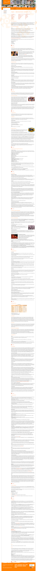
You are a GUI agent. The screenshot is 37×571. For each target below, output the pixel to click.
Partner (26, 564)
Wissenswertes (5, 12)
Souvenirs (25, 54)
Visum (23, 564)
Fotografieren (12, 17)
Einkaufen (12, 15)
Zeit (25, 18)
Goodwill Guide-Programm (20, 15)
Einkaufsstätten (12, 16)
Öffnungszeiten (19, 17)
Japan (5, 8)
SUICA (16, 436)
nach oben (13, 45)
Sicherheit (19, 18)
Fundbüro (12, 18)
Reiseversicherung (20, 564)
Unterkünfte (26, 15)
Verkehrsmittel (26, 16)
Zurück (16, 561)
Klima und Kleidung (20, 16)
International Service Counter (19, 468)
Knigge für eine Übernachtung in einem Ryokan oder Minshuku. (23, 381)
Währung (26, 17)
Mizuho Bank (12, 529)
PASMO (19, 436)
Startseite (16, 564)
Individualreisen (5, 10)
